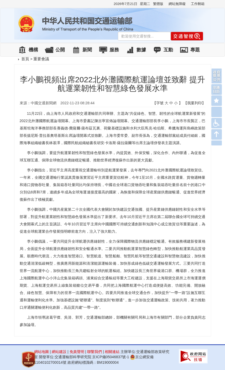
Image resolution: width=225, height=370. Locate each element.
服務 (114, 49)
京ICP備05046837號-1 (110, 357)
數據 (141, 49)
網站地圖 (41, 352)
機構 (33, 49)
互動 (168, 49)
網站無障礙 (177, 4)
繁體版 (158, 4)
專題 (195, 49)
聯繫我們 (94, 352)
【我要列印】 (195, 103)
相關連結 (112, 352)
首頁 (25, 59)
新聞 (87, 49)
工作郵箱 (198, 4)
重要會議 (41, 59)
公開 (60, 49)
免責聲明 (77, 352)
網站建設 (59, 352)
